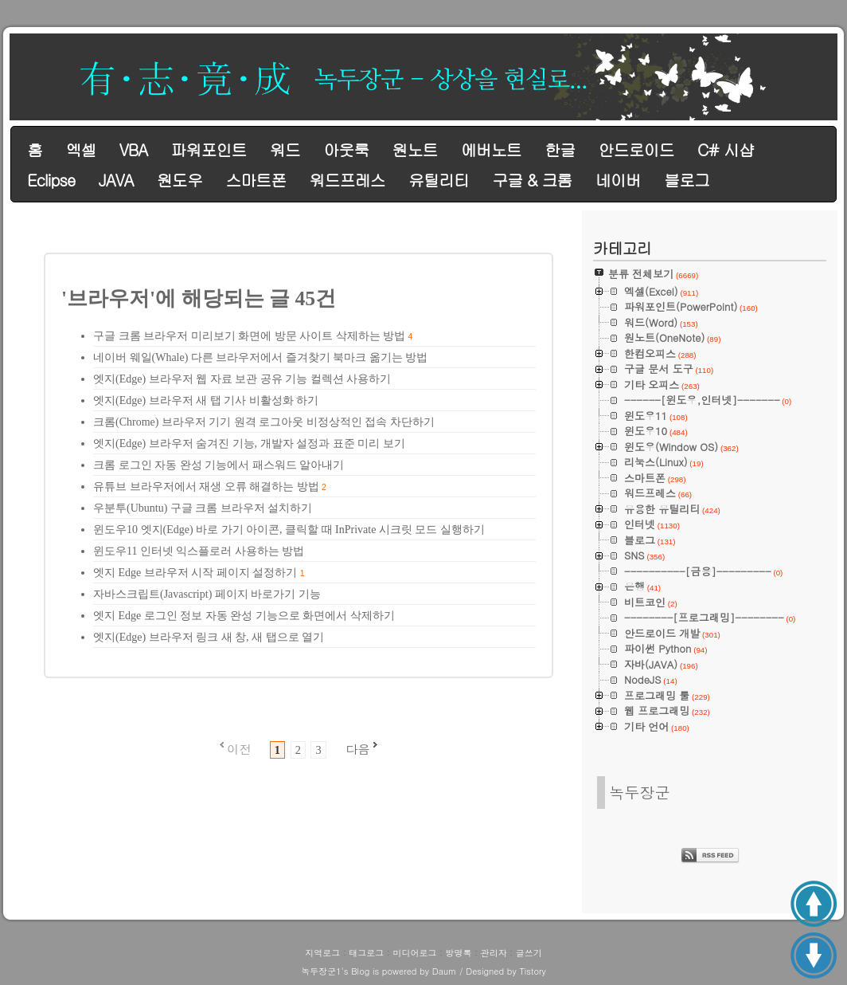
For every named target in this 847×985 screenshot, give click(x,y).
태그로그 (366, 953)
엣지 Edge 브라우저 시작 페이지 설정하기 (195, 573)
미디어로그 (414, 953)
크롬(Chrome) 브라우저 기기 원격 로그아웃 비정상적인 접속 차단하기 (264, 422)
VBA (133, 149)
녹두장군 (639, 792)
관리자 (494, 953)
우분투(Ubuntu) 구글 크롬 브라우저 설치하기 (202, 508)
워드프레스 (347, 179)
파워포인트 (208, 149)
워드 (285, 149)
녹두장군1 (321, 971)
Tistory (532, 971)
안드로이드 (636, 149)
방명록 (459, 953)
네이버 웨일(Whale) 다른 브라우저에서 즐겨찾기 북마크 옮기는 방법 (260, 357)
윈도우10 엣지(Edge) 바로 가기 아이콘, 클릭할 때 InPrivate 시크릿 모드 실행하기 (289, 530)
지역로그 (322, 953)
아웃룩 (346, 149)
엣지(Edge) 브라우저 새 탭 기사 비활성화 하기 (205, 400)
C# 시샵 (725, 149)
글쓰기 (529, 953)
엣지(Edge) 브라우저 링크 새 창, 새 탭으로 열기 (208, 637)
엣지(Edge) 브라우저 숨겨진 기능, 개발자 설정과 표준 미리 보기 (249, 443)
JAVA (116, 179)
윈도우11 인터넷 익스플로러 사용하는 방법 (198, 551)
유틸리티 (438, 179)
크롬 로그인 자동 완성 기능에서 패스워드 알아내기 (218, 465)
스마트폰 (255, 179)
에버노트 (491, 149)
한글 (559, 149)
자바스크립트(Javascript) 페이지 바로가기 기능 (207, 594)
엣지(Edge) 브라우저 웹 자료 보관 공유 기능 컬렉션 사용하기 (242, 379)
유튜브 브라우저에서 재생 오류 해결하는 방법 (206, 487)
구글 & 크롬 (532, 179)
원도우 (179, 179)
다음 (357, 748)
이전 (239, 748)
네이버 (618, 179)
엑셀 (80, 149)
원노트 (415, 149)
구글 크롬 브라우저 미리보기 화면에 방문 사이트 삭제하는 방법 (249, 336)
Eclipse (51, 179)
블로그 (686, 179)
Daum (444, 971)
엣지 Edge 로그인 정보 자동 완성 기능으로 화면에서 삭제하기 (244, 616)
